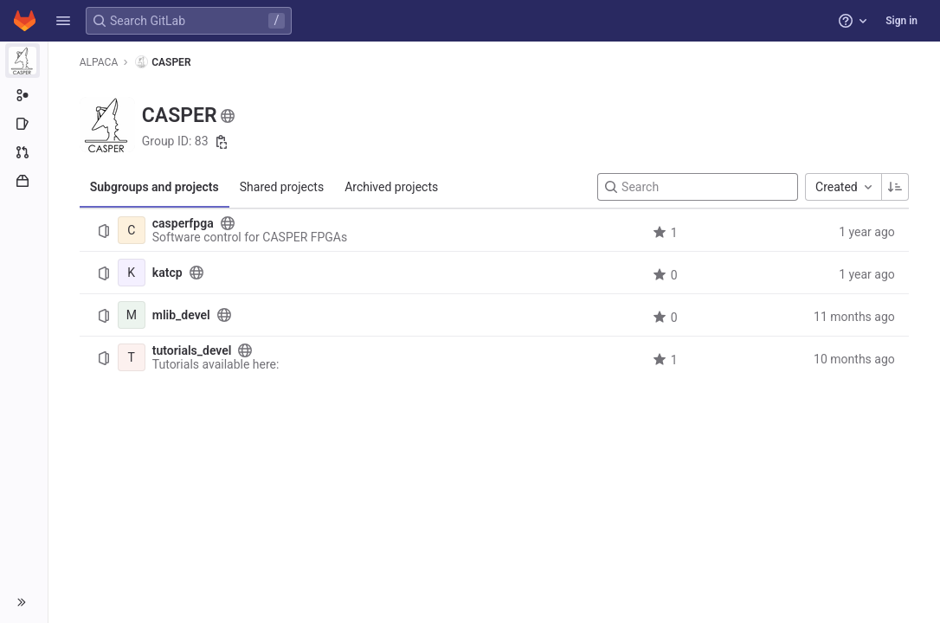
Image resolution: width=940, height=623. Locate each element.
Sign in (901, 21)
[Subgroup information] (24, 95)
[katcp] (131, 272)
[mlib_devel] (131, 315)
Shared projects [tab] (282, 187)
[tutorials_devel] (131, 357)
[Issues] (24, 124)
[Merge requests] (24, 152)
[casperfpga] (131, 230)
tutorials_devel (192, 350)
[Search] (697, 187)
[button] (63, 21)
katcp (167, 272)
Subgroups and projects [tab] (154, 187)
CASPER (162, 61)
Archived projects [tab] (391, 187)
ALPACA (99, 62)
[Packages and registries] (24, 181)
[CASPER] (24, 60)
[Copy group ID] (221, 142)
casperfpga (183, 223)
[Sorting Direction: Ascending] (895, 187)
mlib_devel (181, 315)
